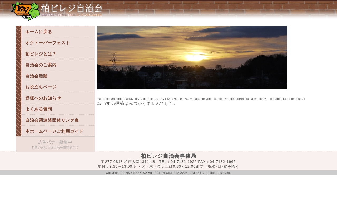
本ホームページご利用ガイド (54, 131)
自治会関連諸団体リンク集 (52, 120)
